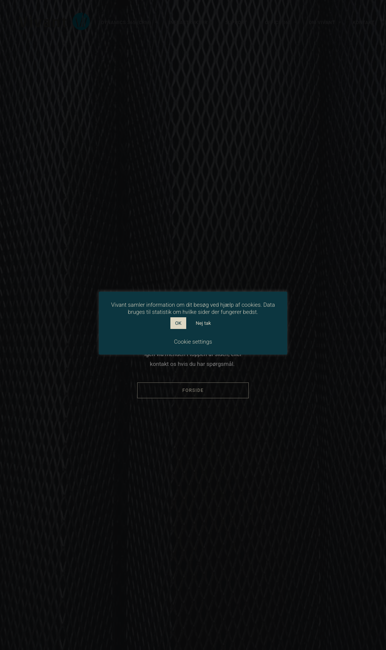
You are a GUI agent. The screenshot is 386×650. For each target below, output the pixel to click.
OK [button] (178, 323)
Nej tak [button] (203, 323)
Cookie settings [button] (193, 341)
